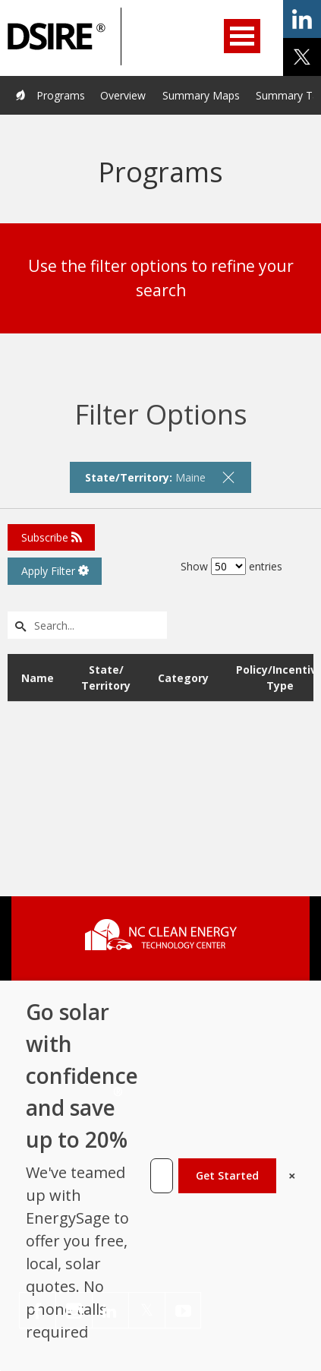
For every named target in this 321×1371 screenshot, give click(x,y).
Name (37, 678)
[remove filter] (228, 477)
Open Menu (242, 36)
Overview (123, 95)
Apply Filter (55, 571)
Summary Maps (201, 95)
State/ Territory (106, 677)
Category (183, 678)
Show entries (231, 566)
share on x (302, 57)
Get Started (227, 1175)
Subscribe (51, 537)
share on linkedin (302, 19)
